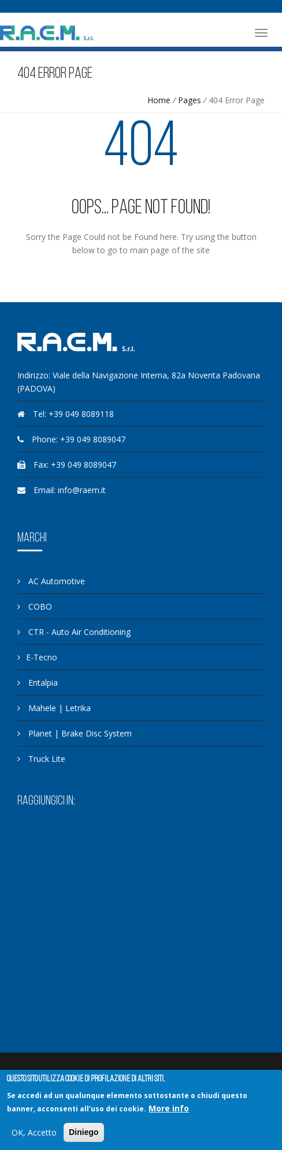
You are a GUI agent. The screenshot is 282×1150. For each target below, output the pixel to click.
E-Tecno (37, 657)
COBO (34, 606)
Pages (189, 100)
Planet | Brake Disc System (74, 733)
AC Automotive (51, 581)
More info (169, 1108)
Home (158, 100)
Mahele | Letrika (54, 707)
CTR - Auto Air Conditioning (74, 631)
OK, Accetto (34, 1132)
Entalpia (37, 682)
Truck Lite (41, 758)
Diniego (83, 1132)
